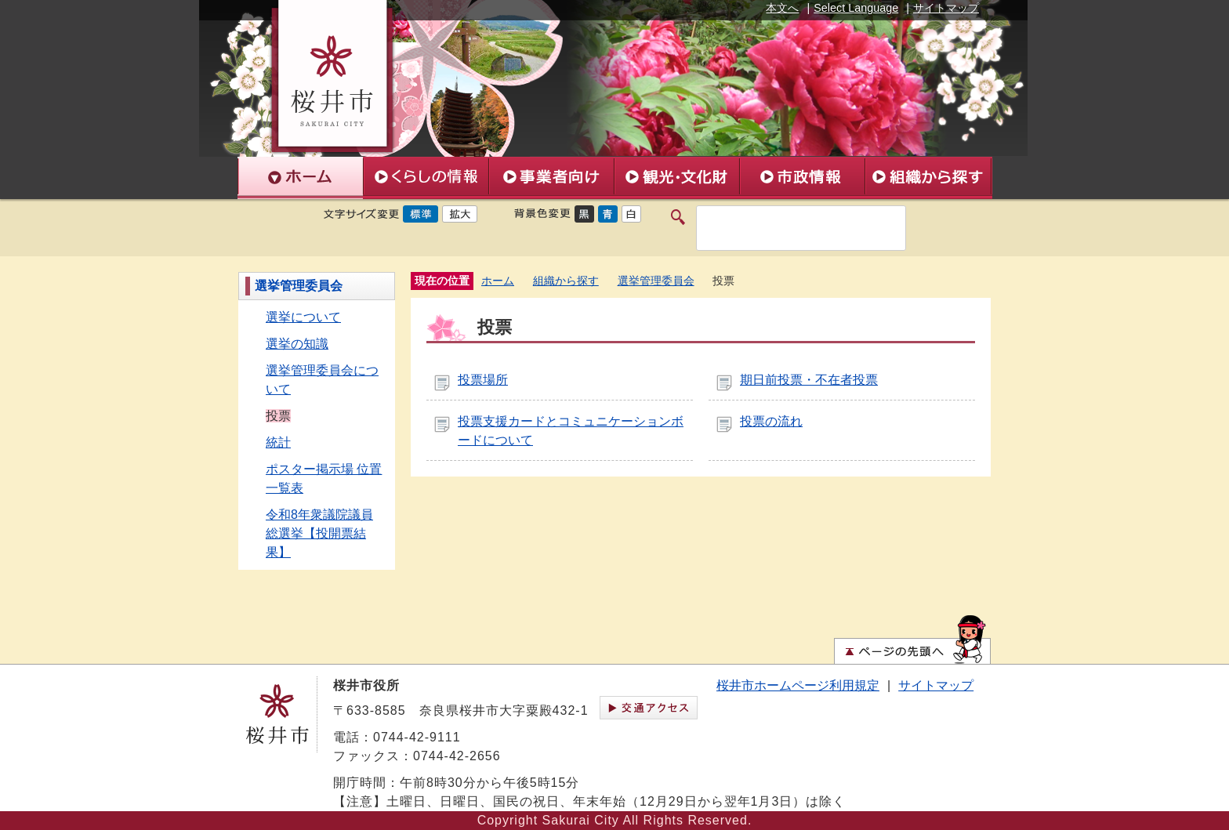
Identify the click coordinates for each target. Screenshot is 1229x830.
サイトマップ (946, 8)
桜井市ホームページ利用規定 (797, 685)
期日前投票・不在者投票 (809, 379)
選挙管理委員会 (299, 285)
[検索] (785, 228)
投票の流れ (771, 421)
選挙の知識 (297, 343)
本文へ (782, 8)
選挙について (303, 317)
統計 (278, 442)
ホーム (497, 281)
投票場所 (483, 379)
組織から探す (566, 281)
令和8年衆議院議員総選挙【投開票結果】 (319, 533)
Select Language (856, 8)
